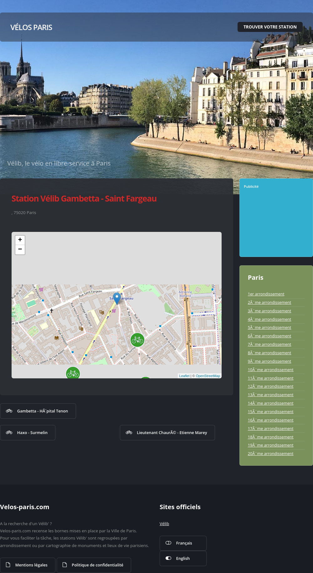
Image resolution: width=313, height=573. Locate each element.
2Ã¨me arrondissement (269, 302)
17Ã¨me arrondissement (271, 428)
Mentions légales (31, 565)
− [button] (20, 249)
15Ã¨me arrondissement (271, 411)
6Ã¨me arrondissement (269, 336)
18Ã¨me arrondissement (271, 437)
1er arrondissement (266, 294)
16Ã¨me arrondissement (271, 420)
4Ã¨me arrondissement (269, 319)
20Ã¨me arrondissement (271, 453)
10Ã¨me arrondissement (271, 369)
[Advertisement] (277, 225)
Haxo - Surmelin (32, 432)
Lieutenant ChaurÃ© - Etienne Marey (172, 432)
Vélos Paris (31, 27)
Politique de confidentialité (97, 565)
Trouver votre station (270, 27)
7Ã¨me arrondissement (269, 344)
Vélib (164, 523)
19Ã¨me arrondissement (271, 445)
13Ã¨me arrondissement (271, 394)
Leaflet (184, 376)
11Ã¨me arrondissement (271, 378)
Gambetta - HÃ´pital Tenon (42, 411)
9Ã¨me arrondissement (269, 361)
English (183, 558)
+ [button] (20, 240)
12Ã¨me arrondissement (271, 386)
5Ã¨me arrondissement (269, 327)
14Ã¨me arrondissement (271, 403)
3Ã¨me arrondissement (269, 311)
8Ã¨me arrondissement (269, 353)
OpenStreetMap (208, 376)
